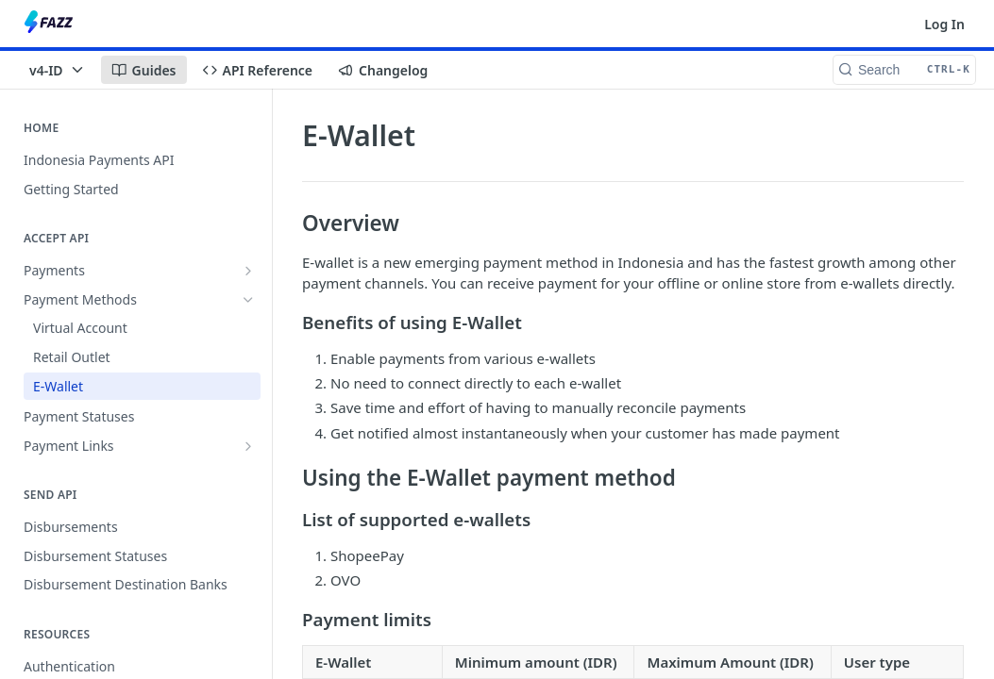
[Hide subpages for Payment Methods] (248, 299)
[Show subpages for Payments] (248, 270)
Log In (944, 24)
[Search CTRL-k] (904, 70)
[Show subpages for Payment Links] (248, 446)
